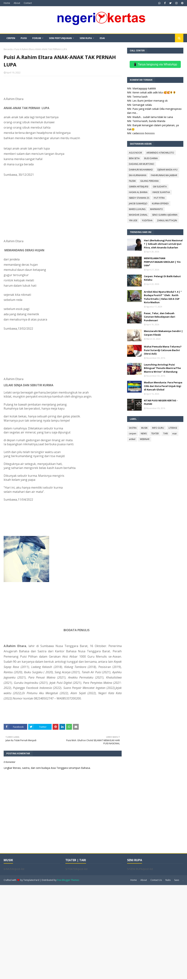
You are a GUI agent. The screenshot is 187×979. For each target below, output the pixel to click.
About (17, 3)
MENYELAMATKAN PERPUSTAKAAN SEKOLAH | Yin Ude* (162, 262)
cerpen (132, 433)
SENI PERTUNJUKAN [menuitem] (60, 38)
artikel (132, 439)
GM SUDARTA (160, 186)
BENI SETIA (134, 158)
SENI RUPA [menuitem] (86, 38)
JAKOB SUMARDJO (138, 203)
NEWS (144, 433)
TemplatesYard (31, 880)
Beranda (8, 49)
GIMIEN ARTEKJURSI (138, 186)
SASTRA (133, 427)
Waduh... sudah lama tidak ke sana (152, 117)
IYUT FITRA (159, 197)
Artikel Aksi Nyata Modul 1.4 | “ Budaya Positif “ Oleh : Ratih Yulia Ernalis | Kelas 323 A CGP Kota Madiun (163, 297)
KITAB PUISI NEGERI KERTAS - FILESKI (161, 402)
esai (174, 433)
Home (7, 3)
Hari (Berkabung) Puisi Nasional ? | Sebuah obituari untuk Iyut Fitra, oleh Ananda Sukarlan (163, 244)
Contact (28, 3)
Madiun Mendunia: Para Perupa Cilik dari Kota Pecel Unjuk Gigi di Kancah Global (163, 386)
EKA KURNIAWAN (137, 175)
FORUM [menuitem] (36, 38)
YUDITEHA (147, 220)
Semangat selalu (142, 105)
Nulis (168, 880)
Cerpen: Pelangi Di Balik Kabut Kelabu (162, 278)
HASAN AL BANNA (138, 192)
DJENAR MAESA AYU (167, 169)
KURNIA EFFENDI (160, 203)
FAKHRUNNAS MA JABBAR (164, 175)
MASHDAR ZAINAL (138, 214)
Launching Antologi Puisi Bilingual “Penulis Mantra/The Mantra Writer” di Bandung (162, 368)
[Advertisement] (93, 931)
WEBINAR (144, 439)
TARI (165, 433)
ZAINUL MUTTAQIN (167, 220)
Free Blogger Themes (68, 880)
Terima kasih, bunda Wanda (148, 121)
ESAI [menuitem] (102, 38)
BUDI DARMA (151, 158)
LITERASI (173, 427)
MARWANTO (156, 209)
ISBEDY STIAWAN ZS (139, 197)
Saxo (176, 880)
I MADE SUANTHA (161, 192)
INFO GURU (158, 427)
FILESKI (132, 180)
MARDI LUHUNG (137, 209)
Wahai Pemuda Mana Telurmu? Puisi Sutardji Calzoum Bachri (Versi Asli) (163, 350)
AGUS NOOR (135, 152)
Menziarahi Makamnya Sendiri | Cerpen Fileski (163, 332)
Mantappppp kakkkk (144, 88)
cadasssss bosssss (143, 133)
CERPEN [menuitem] (10, 38)
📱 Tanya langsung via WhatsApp (155, 64)
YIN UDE (133, 220)
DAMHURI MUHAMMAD (141, 169)
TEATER (155, 433)
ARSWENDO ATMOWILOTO (160, 152)
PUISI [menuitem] (24, 38)
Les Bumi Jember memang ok (150, 100)
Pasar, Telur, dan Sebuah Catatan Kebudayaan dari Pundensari (159, 317)
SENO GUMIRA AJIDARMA (165, 214)
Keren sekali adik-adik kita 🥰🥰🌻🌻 (154, 92)
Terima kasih (140, 96)
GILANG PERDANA (149, 180)
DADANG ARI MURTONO (141, 164)
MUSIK (144, 427)
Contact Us (156, 880)
